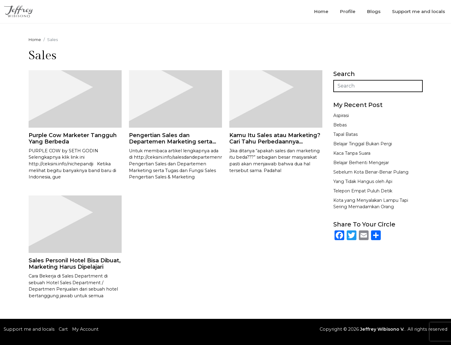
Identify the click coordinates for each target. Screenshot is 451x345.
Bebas (340, 125)
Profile (348, 11)
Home (321, 11)
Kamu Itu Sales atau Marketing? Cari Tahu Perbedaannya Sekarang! (274, 142)
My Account (85, 329)
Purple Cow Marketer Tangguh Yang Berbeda (73, 138)
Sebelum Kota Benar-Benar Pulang (370, 172)
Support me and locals (418, 11)
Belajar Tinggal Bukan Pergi (362, 144)
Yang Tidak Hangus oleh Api (362, 181)
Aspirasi (341, 115)
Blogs (373, 11)
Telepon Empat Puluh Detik (362, 191)
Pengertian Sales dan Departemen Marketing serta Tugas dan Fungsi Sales (170, 142)
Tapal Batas (345, 134)
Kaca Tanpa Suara (351, 153)
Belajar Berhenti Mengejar (361, 162)
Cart (63, 329)
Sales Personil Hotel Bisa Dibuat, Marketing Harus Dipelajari (75, 264)
